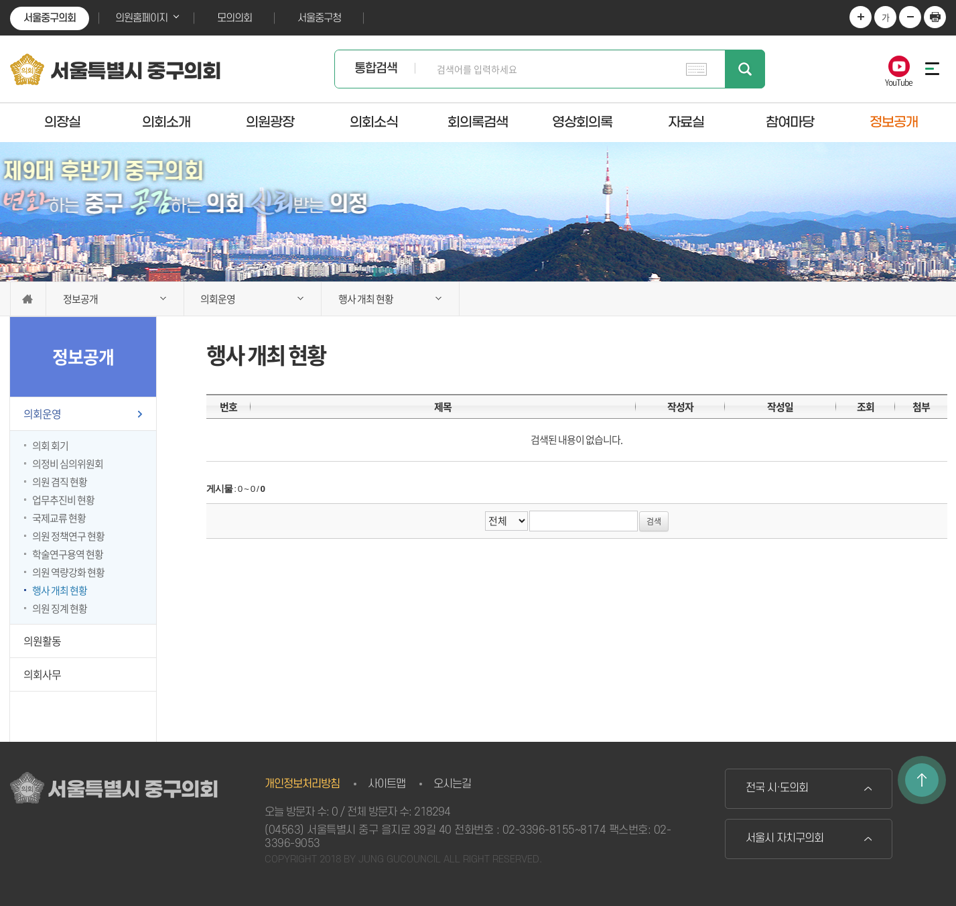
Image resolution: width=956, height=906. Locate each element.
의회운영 (42, 413)
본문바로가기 (0, 0)
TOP (922, 780)
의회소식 (374, 122)
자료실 (686, 122)
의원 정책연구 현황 (68, 536)
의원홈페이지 (141, 18)
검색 (745, 69)
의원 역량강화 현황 (68, 572)
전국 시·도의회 (777, 788)
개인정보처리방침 (302, 784)
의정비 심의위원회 (67, 463)
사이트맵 (386, 784)
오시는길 (452, 784)
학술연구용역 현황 (67, 554)
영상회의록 (582, 122)
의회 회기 (50, 445)
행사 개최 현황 (59, 590)
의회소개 (166, 122)
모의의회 (234, 18)
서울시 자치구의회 (784, 838)
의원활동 (42, 641)
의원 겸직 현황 (59, 481)
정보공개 (894, 122)
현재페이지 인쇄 (935, 17)
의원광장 (270, 122)
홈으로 (28, 299)
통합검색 (375, 69)
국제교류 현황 (59, 518)
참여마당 (790, 122)
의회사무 (42, 674)
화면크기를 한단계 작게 (910, 17)
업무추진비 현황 (63, 500)
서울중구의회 (49, 18)
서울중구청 (319, 18)
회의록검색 (478, 122)
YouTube (898, 81)
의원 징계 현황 (59, 608)
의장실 (62, 122)
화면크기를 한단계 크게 (860, 17)
